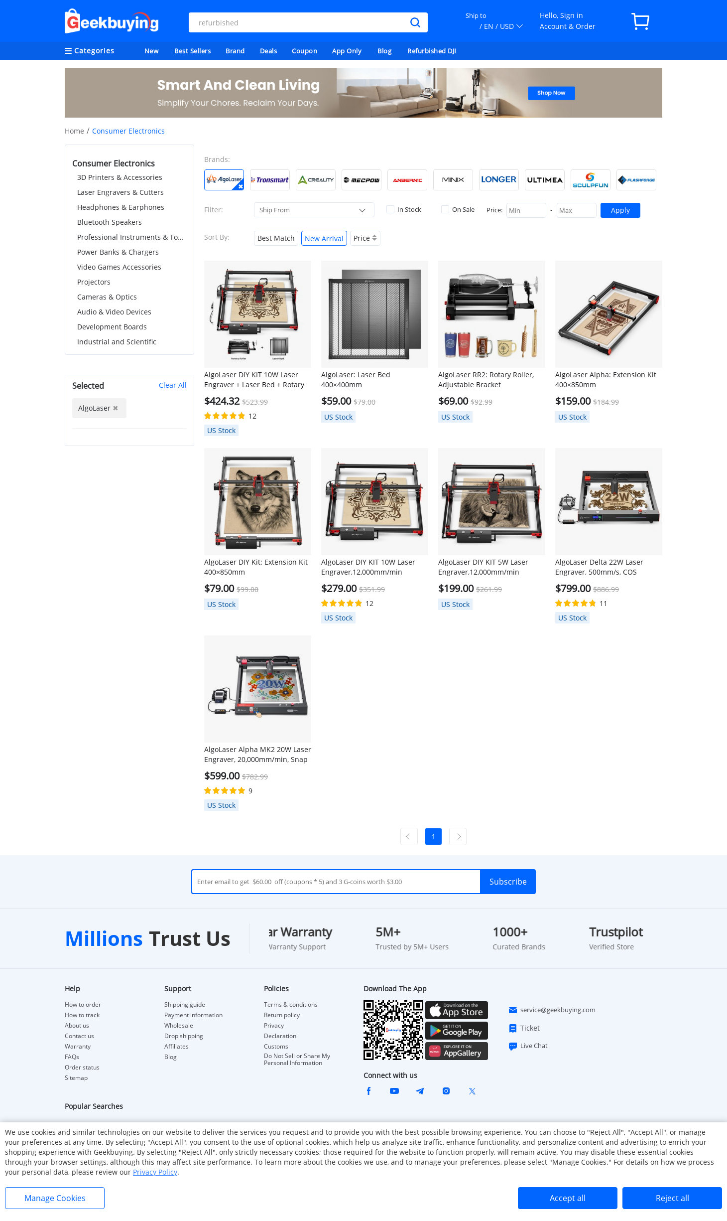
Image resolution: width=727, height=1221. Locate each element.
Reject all (672, 1198)
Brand (235, 50)
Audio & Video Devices (114, 311)
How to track (82, 1015)
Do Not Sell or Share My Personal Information (297, 1060)
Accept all (568, 1198)
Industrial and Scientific (116, 341)
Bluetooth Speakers (109, 222)
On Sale (458, 209)
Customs (276, 1046)
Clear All (173, 385)
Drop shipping (183, 1036)
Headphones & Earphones (120, 207)
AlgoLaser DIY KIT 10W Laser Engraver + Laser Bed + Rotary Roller (254, 380)
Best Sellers (192, 50)
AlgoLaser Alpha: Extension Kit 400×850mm (605, 379)
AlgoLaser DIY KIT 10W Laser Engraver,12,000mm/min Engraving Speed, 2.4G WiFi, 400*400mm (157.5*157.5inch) (371, 567)
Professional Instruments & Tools (132, 237)
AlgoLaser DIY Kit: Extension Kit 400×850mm (256, 567)
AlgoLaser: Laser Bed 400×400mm (355, 379)
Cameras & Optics (107, 297)
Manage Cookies (55, 1198)
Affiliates (176, 1046)
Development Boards (112, 326)
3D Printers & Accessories (119, 177)
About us (77, 1025)
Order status (82, 1067)
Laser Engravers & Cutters (120, 192)
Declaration (280, 1036)
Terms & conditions (291, 1004)
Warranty (78, 1046)
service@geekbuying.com (552, 1010)
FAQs (72, 1057)
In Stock (403, 209)
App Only (347, 50)
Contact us (79, 1036)
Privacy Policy (155, 1172)
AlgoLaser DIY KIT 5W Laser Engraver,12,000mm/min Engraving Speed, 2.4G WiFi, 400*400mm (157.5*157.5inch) (488, 567)
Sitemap (76, 1077)
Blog (384, 50)
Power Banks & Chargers (118, 252)
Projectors (94, 282)
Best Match (276, 238)
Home (74, 131)
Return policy (282, 1015)
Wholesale (178, 1025)
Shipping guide (184, 1004)
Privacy (274, 1025)
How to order (83, 1004)
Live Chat (528, 1046)
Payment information (193, 1015)
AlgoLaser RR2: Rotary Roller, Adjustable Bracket (486, 379)
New (151, 50)
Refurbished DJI (432, 50)
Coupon (304, 50)
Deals (268, 50)
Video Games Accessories (119, 267)
